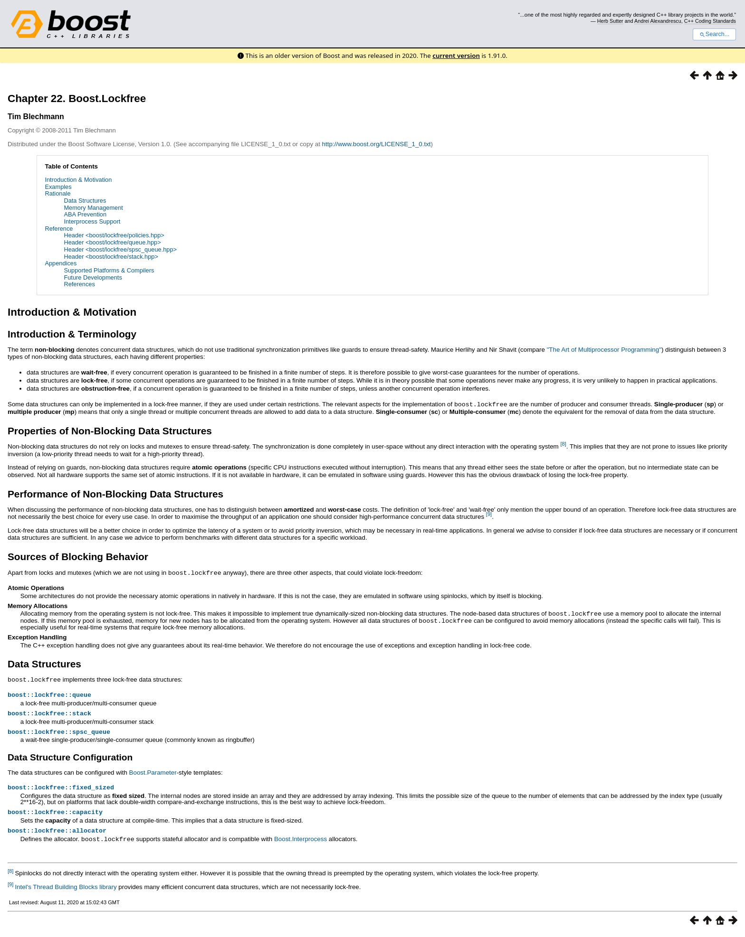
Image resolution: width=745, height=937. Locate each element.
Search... (714, 34)
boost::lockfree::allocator (57, 833)
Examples (58, 186)
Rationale (57, 193)
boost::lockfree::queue (49, 693)
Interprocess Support (92, 221)
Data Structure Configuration (70, 758)
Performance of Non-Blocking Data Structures (115, 493)
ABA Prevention (85, 214)
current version (456, 55)
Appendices (60, 263)
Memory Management (93, 207)
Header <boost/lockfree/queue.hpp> (112, 242)
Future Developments (93, 277)
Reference (59, 228)
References (79, 284)
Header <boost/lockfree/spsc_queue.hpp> (120, 249)
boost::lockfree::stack (49, 712)
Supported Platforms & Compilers (109, 270)
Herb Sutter (610, 21)
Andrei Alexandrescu (657, 21)
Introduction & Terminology (72, 333)
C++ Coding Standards (710, 21)
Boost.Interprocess (300, 842)
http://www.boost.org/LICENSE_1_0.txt (376, 144)
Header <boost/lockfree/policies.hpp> (114, 235)
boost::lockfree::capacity (55, 814)
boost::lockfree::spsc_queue (59, 732)
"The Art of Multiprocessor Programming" (604, 349)
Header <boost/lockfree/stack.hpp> (111, 256)
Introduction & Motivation (78, 179)
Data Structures (85, 200)
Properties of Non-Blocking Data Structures (110, 430)
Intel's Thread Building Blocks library (65, 889)
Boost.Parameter (153, 773)
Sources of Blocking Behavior (78, 556)
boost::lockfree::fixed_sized (61, 788)
